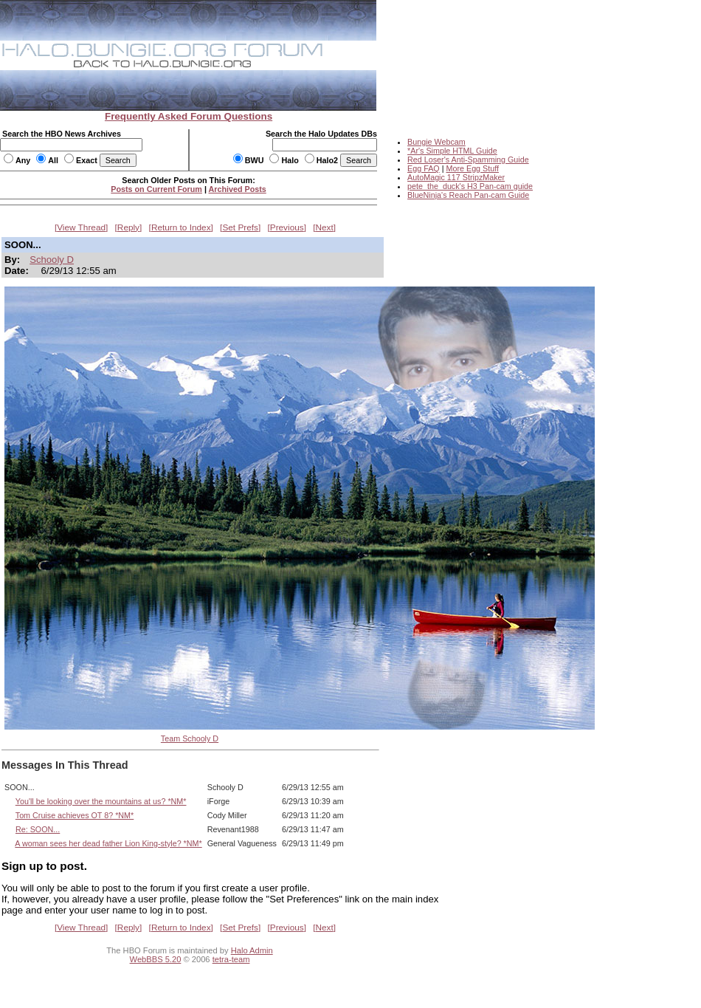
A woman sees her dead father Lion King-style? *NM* (108, 843)
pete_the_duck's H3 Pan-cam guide (470, 186)
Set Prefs (240, 227)
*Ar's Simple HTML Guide (452, 150)
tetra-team (231, 959)
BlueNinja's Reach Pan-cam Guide (468, 195)
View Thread (81, 227)
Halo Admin (252, 950)
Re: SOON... (37, 829)
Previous (287, 227)
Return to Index (181, 227)
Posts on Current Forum (156, 189)
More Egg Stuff (472, 168)
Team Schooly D (189, 738)
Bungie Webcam (436, 141)
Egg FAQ (423, 168)
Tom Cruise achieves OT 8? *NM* (74, 815)
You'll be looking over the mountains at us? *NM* (101, 801)
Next (325, 227)
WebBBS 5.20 (156, 959)
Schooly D (52, 259)
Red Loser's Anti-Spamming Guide (468, 159)
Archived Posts (237, 189)
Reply (128, 227)
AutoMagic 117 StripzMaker (456, 177)
